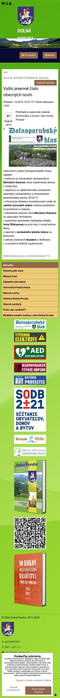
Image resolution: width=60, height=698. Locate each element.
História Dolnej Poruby (15, 298)
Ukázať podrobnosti (13, 688)
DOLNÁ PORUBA (26, 34)
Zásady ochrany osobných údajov (33, 680)
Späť (5, 72)
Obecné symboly (12, 304)
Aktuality (8, 265)
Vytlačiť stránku (45, 82)
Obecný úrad (10, 276)
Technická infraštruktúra (16, 287)
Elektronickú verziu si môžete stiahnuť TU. (27, 256)
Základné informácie (14, 282)
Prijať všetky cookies (38, 690)
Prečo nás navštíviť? (14, 309)
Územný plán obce (13, 270)
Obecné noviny (11, 293)
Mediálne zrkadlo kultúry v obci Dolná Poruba (28, 315)
